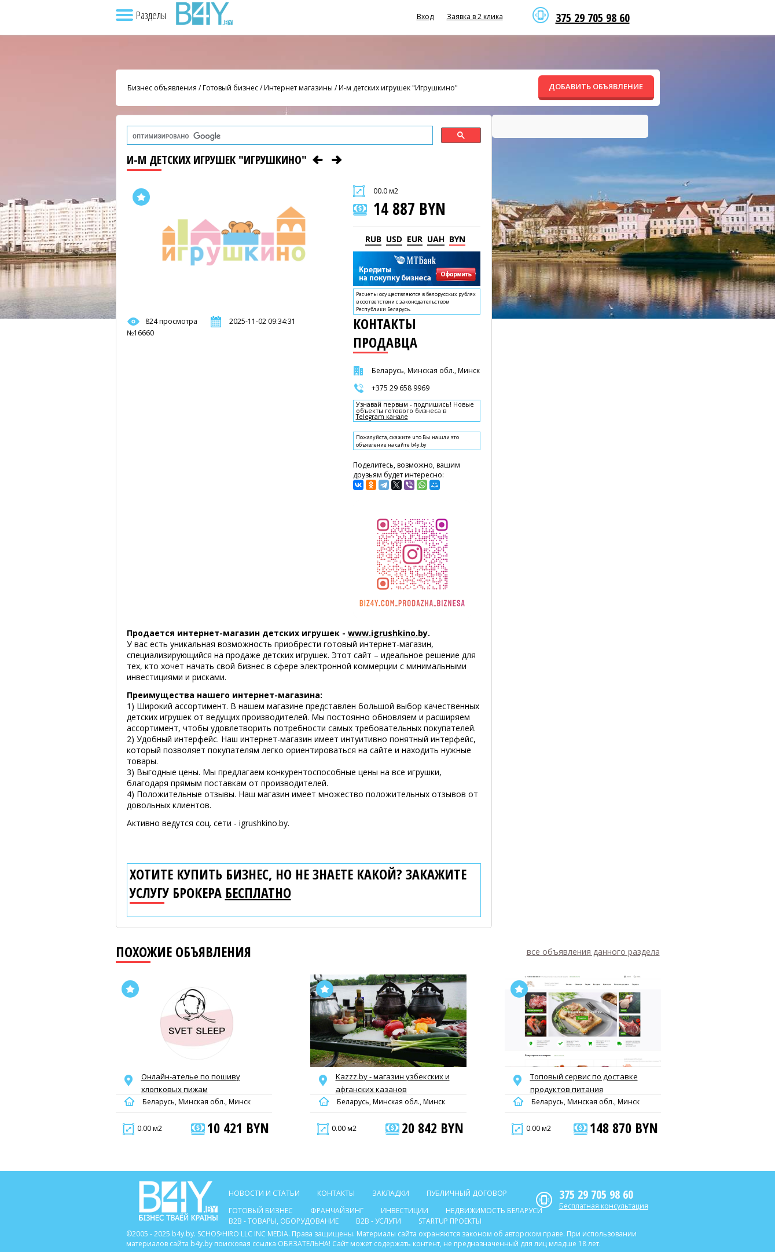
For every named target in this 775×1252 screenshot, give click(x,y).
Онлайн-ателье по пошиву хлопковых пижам (190, 1082)
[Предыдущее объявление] (318, 160)
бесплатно (258, 893)
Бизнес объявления (162, 88)
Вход (425, 16)
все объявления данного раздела (593, 951)
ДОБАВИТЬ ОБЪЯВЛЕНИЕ (596, 86)
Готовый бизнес (230, 88)
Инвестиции (404, 1211)
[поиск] (279, 136)
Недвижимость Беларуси (494, 1211)
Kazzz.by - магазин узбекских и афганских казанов (393, 1082)
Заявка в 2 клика (475, 16)
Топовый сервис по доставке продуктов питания (584, 1082)
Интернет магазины (298, 88)
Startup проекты (450, 1221)
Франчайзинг (336, 1211)
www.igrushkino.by (388, 632)
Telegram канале (382, 417)
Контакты (336, 1193)
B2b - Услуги (378, 1221)
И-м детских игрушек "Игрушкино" (398, 88)
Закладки (390, 1193)
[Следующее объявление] (337, 160)
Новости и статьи (264, 1193)
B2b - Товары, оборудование (284, 1221)
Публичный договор (467, 1193)
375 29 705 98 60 (593, 18)
